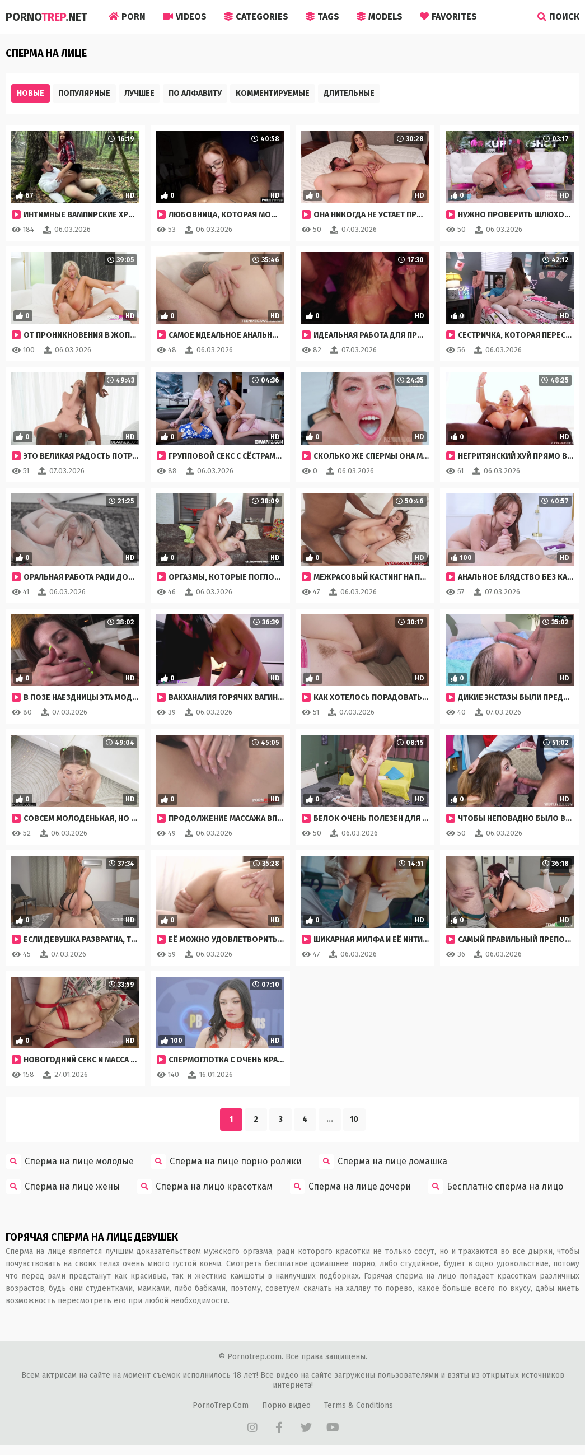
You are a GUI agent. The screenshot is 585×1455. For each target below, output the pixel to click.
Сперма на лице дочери (350, 1186)
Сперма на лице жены (63, 1186)
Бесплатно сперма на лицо (495, 1186)
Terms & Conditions (358, 1405)
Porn (127, 16)
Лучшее (139, 93)
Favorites (448, 16)
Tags (322, 16)
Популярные (84, 93)
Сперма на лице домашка (383, 1161)
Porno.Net (46, 17)
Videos (185, 16)
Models (380, 16)
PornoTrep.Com (221, 1405)
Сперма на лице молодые (70, 1161)
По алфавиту (195, 93)
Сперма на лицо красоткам (205, 1186)
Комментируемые (273, 93)
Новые (30, 93)
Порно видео (286, 1405)
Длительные (349, 93)
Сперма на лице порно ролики (226, 1161)
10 (354, 1119)
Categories (256, 16)
